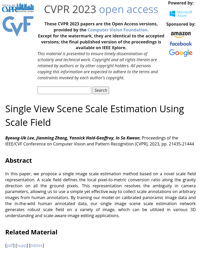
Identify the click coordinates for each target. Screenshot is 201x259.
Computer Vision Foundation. (118, 30)
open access (128, 9)
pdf (10, 245)
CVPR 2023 (70, 9)
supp (22, 245)
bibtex (36, 245)
